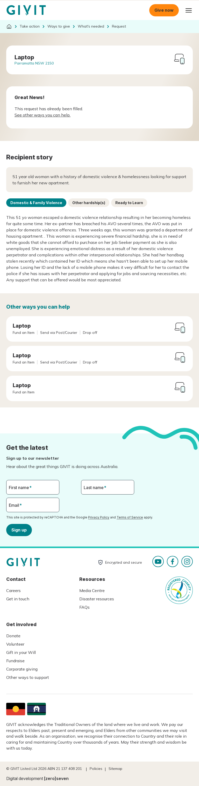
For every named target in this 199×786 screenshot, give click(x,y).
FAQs (84, 607)
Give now (164, 10)
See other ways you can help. (42, 115)
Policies (96, 768)
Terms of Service (130, 517)
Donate (13, 635)
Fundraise (15, 660)
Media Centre (92, 590)
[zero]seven (56, 778)
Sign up (19, 529)
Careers (13, 590)
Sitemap (115, 768)
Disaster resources (96, 598)
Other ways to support (27, 677)
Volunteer (15, 644)
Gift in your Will (21, 652)
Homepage (26, 10)
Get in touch (17, 598)
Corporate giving (22, 669)
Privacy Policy (98, 517)
